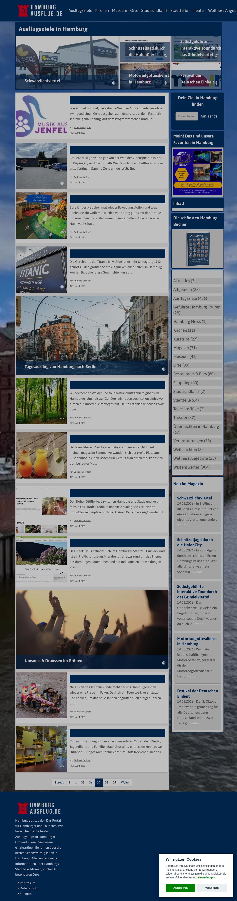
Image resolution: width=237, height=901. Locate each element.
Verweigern (212, 887)
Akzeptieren (180, 887)
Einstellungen (206, 877)
